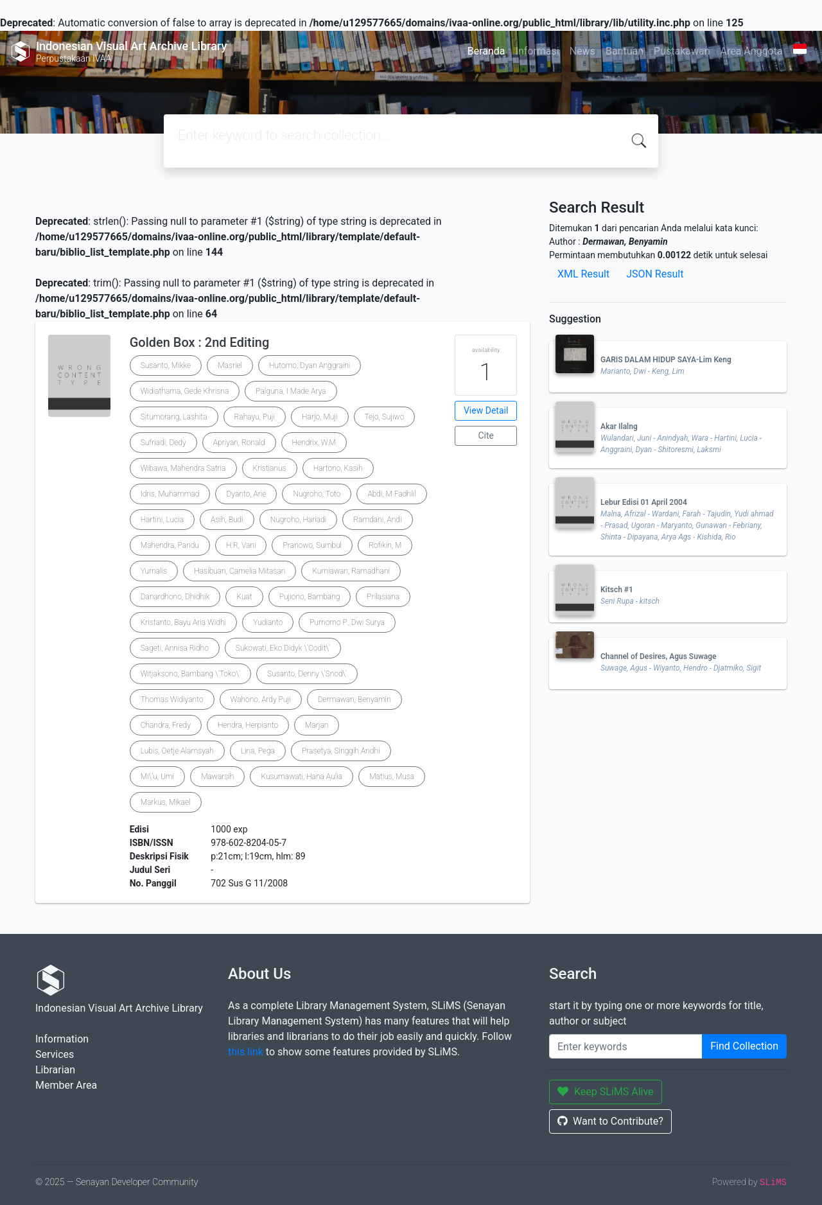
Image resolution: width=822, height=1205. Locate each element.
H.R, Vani (241, 545)
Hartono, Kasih (338, 468)
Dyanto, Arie (246, 493)
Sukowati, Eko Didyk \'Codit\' (283, 648)
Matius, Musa (391, 776)
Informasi (537, 51)
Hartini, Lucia (162, 519)
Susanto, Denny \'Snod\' (307, 673)
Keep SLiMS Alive (605, 1092)
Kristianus (269, 468)
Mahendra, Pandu (170, 545)
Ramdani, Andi (377, 519)
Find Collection (744, 1046)
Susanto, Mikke (166, 365)
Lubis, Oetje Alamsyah (177, 750)
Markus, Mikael (166, 802)
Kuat (244, 596)
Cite (486, 435)
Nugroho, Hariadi (298, 519)
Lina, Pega (258, 750)
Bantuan (624, 51)
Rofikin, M (385, 545)
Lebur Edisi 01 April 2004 (643, 502)
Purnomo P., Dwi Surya (347, 622)
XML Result (583, 274)
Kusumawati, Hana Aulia (301, 776)
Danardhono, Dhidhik (175, 596)
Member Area (66, 1085)
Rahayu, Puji (254, 416)
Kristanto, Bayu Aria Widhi (184, 622)
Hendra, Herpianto (248, 725)
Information (62, 1039)
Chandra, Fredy (166, 725)
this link (245, 1052)
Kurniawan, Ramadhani (351, 571)
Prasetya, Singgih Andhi (341, 750)
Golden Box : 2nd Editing (200, 342)
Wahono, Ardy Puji (261, 699)
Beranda (486, 51)
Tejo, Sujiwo (385, 416)
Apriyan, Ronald (239, 442)
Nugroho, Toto (316, 493)
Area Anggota (752, 51)
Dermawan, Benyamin (354, 699)
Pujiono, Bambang (309, 596)
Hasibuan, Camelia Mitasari (239, 571)
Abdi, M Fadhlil (391, 493)
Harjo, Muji (319, 416)
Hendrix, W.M (314, 442)
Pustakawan (682, 51)
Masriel (230, 365)
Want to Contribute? (610, 1121)
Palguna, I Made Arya (291, 391)
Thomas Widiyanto (172, 699)
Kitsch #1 (616, 589)
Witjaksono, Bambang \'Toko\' (190, 673)
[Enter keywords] (626, 1046)
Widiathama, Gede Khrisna (185, 391)
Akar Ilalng (619, 426)
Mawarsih (217, 776)
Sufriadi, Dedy (163, 442)
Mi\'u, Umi (157, 776)
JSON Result (654, 274)
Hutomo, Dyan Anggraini (309, 365)
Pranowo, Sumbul (312, 545)
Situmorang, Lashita (174, 416)
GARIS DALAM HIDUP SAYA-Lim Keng (665, 359)
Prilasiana (383, 596)
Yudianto (268, 622)
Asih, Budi (227, 519)
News (582, 51)
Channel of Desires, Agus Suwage (658, 656)
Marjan (316, 725)
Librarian (55, 1070)
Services (54, 1054)
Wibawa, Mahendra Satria (183, 468)
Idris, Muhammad (170, 493)
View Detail (486, 410)
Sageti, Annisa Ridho (175, 648)
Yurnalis (154, 571)
